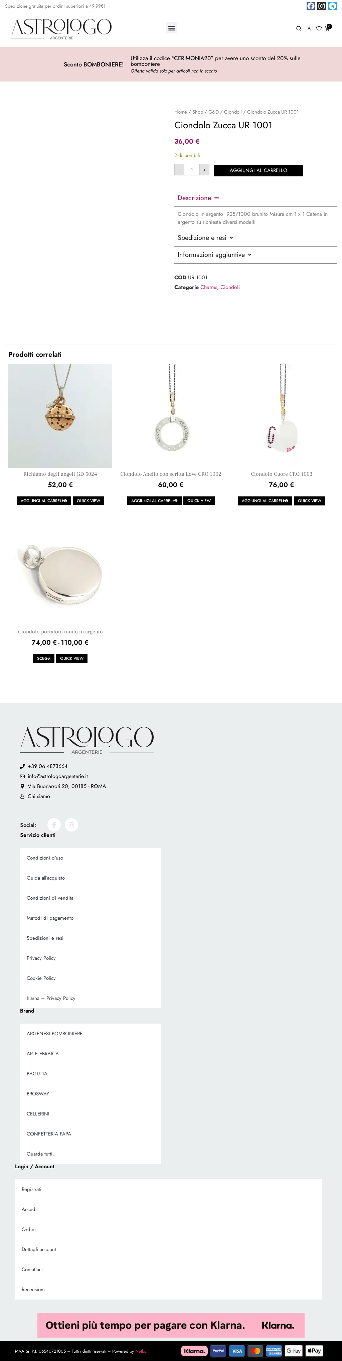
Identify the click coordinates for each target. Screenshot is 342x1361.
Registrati (31, 1189)
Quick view (88, 501)
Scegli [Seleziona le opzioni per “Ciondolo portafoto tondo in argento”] (43, 658)
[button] (171, 27)
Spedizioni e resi (45, 938)
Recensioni (33, 1289)
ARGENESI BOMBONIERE (54, 1033)
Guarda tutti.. (41, 1154)
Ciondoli (233, 112)
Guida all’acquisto (46, 878)
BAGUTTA (37, 1073)
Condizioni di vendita (50, 898)
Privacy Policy (41, 958)
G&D (213, 112)
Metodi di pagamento (50, 918)
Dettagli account (39, 1249)
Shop (197, 112)
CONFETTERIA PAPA (49, 1134)
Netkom (142, 1351)
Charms (208, 286)
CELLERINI (38, 1113)
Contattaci (32, 1269)
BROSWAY (38, 1093)
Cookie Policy (41, 978)
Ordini (29, 1229)
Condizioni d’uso (45, 858)
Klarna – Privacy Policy (51, 998)
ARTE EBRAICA (43, 1053)
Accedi (29, 1209)
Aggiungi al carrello (259, 169)
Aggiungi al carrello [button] (44, 501)
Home (180, 112)
